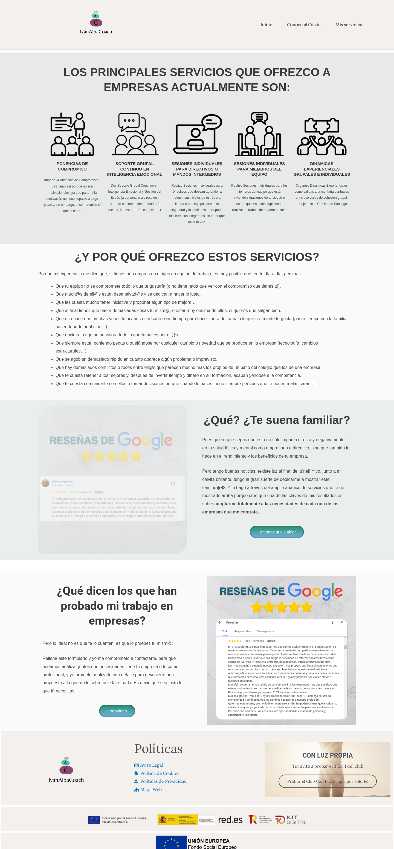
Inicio (266, 24)
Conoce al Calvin (304, 24)
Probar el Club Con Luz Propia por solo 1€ (327, 781)
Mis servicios (350, 24)
